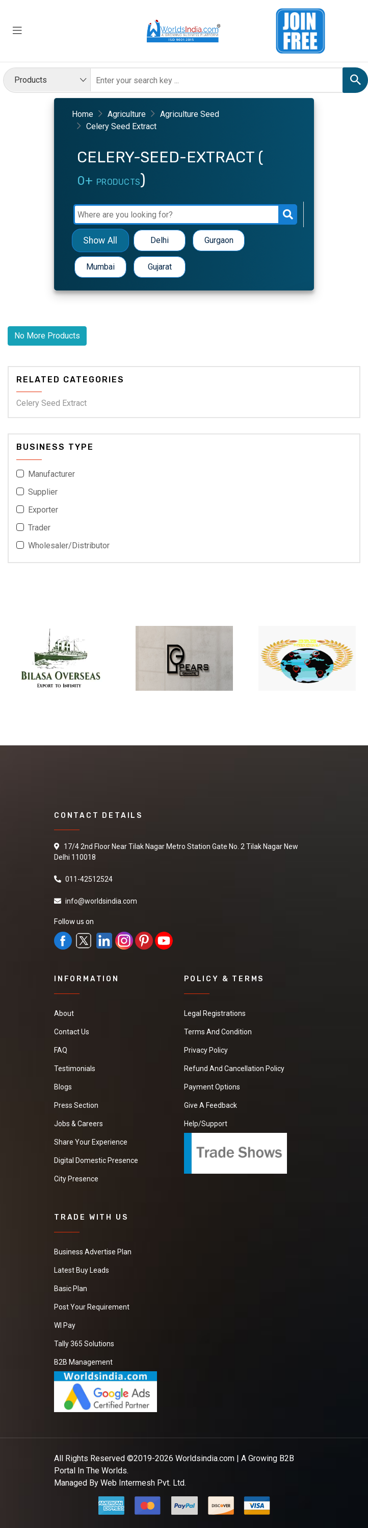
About (64, 1013)
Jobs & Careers (78, 1124)
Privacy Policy (206, 1050)
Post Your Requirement (91, 1307)
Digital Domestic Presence (96, 1160)
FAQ (60, 1050)
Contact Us (71, 1032)
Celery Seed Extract (51, 403)
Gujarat (160, 267)
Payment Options (212, 1087)
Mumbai (100, 267)
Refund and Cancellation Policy (234, 1068)
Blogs (63, 1087)
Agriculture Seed (189, 114)
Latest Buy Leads (81, 1270)
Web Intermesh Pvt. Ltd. (143, 1483)
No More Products (47, 336)
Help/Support (205, 1124)
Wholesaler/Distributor (69, 545)
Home (82, 114)
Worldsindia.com (204, 1458)
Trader (39, 527)
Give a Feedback (210, 1105)
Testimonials (74, 1068)
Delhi (159, 240)
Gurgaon (218, 240)
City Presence (76, 1179)
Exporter (43, 510)
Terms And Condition (218, 1032)
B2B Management (83, 1362)
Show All (100, 240)
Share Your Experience (90, 1142)
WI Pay (64, 1325)
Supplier (43, 492)
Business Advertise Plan (93, 1252)
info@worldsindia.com (101, 901)
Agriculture (127, 114)
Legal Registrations (215, 1013)
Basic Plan (70, 1288)
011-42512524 (89, 879)
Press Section (76, 1105)
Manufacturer (51, 474)
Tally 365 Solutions (84, 1344)
